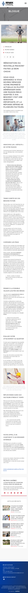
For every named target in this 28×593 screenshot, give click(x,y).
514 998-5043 (8, 571)
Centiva (17, 591)
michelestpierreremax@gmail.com (15, 572)
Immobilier (7, 46)
